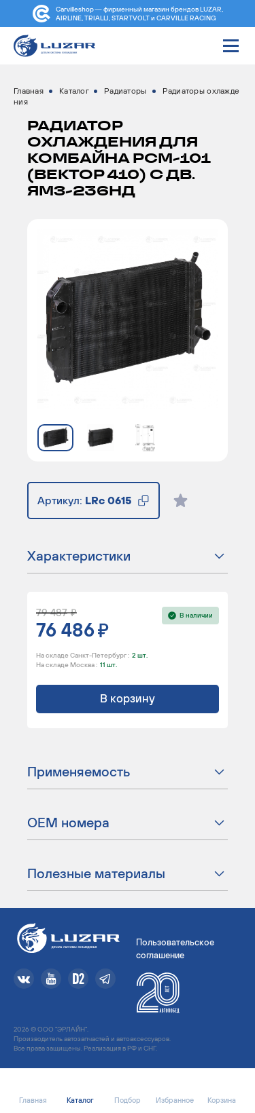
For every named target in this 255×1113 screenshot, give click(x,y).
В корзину (127, 698)
